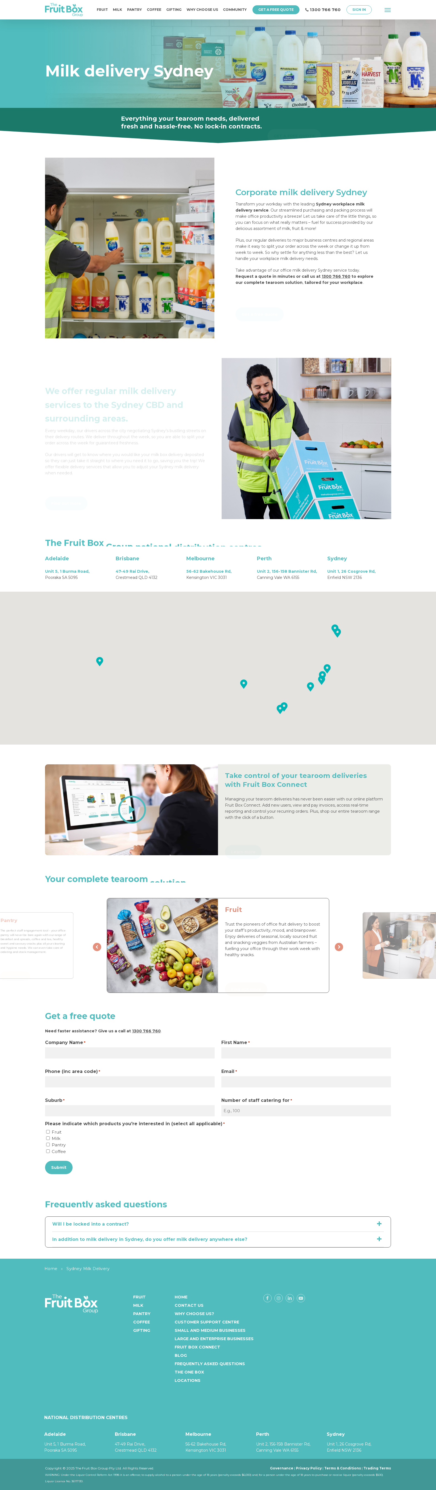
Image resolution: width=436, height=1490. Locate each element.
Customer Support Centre (207, 1322)
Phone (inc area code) (72, 1071)
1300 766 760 (336, 276)
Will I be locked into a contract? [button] (218, 1224)
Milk (56, 1138)
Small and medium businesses (210, 1330)
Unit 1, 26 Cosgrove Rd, (351, 571)
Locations (187, 1380)
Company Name (65, 1043)
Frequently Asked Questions (210, 1363)
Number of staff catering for (256, 1100)
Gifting (141, 1330)
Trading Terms (377, 1468)
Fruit (56, 1132)
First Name (235, 1043)
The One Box (189, 1372)
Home (51, 1268)
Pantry (59, 1144)
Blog (181, 1355)
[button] (388, 10)
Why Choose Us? (194, 1313)
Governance (281, 1468)
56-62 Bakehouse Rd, (209, 571)
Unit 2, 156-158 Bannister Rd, (287, 571)
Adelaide (57, 559)
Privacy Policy (309, 1468)
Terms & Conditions (342, 1468)
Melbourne (200, 559)
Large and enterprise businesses (214, 1338)
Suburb (55, 1100)
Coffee (59, 1151)
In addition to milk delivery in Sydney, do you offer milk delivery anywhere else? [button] (218, 1239)
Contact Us (189, 1305)
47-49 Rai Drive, (132, 571)
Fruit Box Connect (197, 1347)
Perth (264, 559)
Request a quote (253, 276)
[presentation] (97, 947)
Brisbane (127, 559)
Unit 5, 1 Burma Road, (67, 571)
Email (229, 1071)
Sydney (337, 559)
